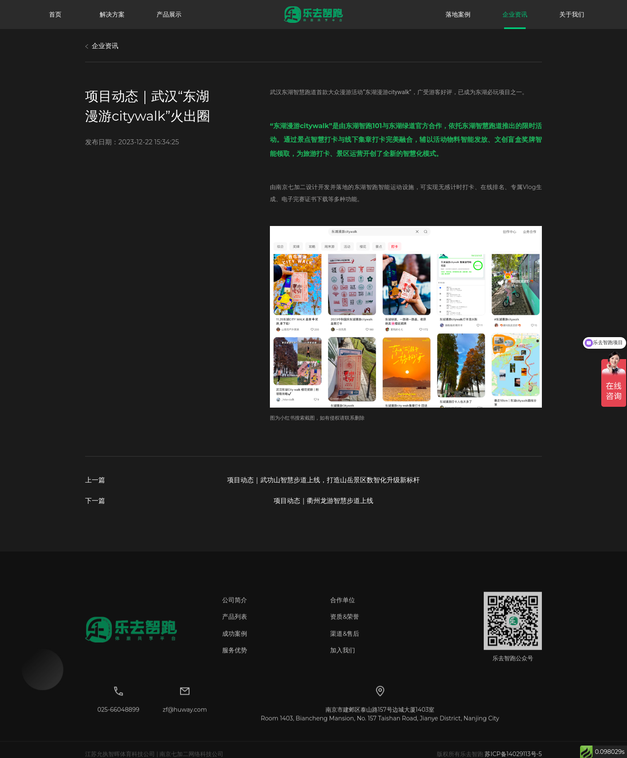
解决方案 (112, 14)
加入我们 (342, 659)
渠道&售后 (344, 642)
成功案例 (234, 642)
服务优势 (234, 659)
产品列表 (234, 625)
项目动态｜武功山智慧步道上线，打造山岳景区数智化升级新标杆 (323, 480)
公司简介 (234, 608)
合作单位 (342, 608)
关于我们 (571, 14)
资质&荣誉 (344, 625)
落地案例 (458, 14)
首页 (55, 14)
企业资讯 (514, 14)
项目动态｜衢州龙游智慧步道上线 (323, 501)
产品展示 (169, 14)
